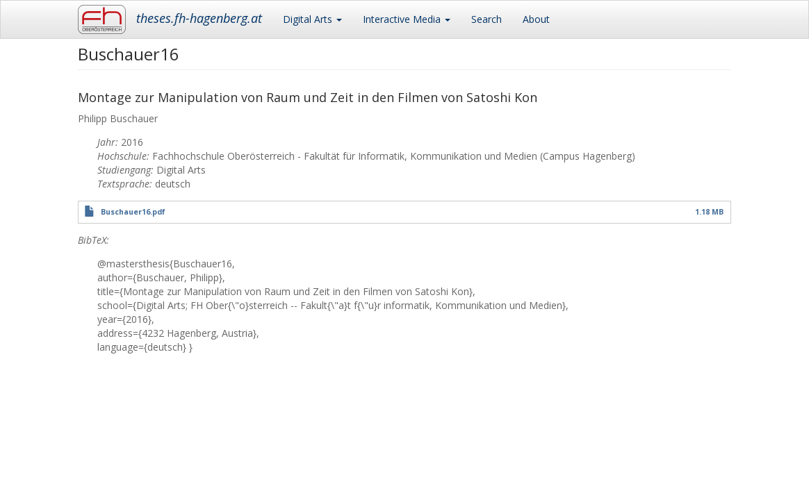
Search (486, 19)
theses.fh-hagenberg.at (199, 18)
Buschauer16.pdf (133, 212)
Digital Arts (312, 19)
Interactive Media (406, 19)
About (536, 19)
